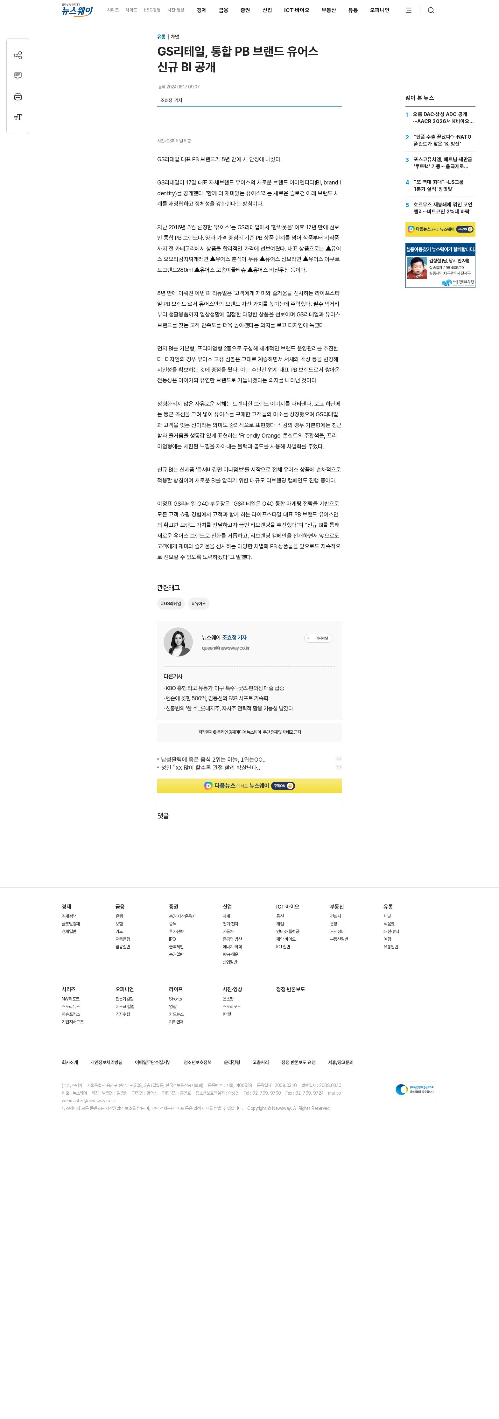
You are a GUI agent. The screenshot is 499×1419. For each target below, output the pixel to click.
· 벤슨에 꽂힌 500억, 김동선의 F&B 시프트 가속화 (216, 815)
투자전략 (176, 1048)
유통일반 (390, 1063)
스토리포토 (232, 1123)
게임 (280, 1040)
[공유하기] (18, 55)
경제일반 (69, 1048)
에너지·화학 (232, 1063)
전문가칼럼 (125, 1115)
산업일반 (230, 1078)
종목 (172, 1040)
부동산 (329, 10)
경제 (202, 10)
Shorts (175, 1115)
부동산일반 (339, 1055)
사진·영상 (175, 9)
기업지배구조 (72, 1138)
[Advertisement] (249, 969)
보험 (119, 1040)
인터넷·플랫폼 (287, 1048)
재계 (226, 1032)
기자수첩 (123, 1130)
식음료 (388, 1040)
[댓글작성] (18, 76)
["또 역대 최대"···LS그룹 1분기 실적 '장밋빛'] (440, 185)
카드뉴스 (176, 1130)
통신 (280, 1032)
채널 (175, 37)
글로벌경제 (71, 1040)
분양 (333, 1040)
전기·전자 (230, 1040)
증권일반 (176, 1071)
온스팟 (228, 1115)
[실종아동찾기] (417, 259)
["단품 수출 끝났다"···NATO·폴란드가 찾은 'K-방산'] (440, 140)
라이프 (131, 9)
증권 (245, 10)
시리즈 (113, 9)
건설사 (335, 1032)
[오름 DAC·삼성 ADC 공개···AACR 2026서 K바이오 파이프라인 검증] (440, 117)
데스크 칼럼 (125, 1123)
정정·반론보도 (290, 1106)
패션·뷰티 (391, 1048)
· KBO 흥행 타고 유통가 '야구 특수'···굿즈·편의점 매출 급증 (224, 804)
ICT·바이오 (297, 10)
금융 (224, 10)
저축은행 (123, 1055)
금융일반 (123, 1063)
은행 (119, 1032)
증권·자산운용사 (182, 1032)
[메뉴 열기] (408, 10)
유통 (353, 10)
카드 (119, 1048)
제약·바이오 (285, 1055)
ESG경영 (152, 9)
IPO (172, 1055)
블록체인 (176, 1063)
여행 (387, 1055)
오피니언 (380, 10)
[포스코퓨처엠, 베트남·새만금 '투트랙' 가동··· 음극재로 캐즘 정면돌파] (440, 163)
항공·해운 (230, 1071)
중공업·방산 (232, 1055)
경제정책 (69, 1032)
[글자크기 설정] (18, 117)
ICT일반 (283, 1063)
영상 (172, 1123)
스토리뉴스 (71, 1123)
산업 (267, 10)
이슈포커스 (71, 1130)
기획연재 (176, 1138)
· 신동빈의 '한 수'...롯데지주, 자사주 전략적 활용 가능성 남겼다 (228, 825)
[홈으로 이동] (77, 10)
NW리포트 (71, 1115)
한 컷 (227, 1130)
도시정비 (337, 1048)
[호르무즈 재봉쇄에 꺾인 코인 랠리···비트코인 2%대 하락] (440, 208)
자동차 (228, 1048)
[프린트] (18, 96)
